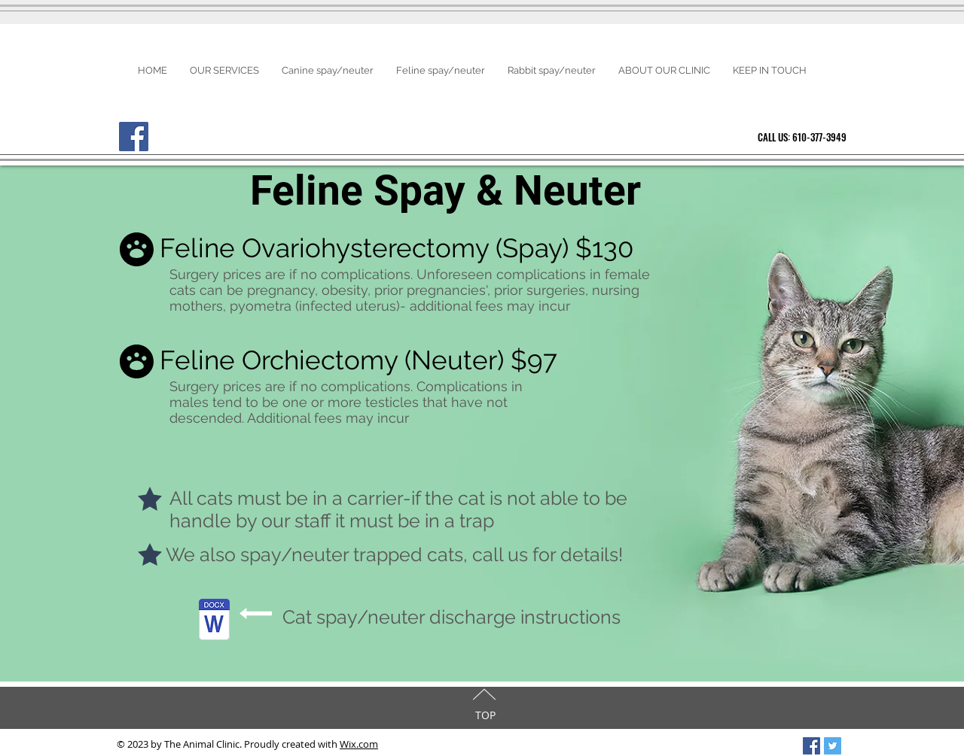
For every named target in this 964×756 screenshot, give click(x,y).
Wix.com (359, 744)
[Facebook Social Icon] (811, 745)
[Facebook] (133, 136)
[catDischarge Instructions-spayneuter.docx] (214, 621)
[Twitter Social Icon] (832, 745)
